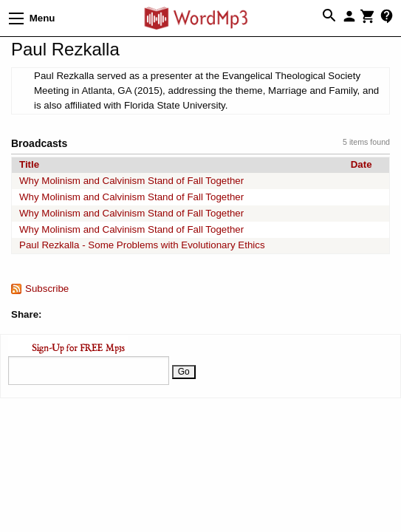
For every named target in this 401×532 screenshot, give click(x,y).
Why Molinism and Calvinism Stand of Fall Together (131, 180)
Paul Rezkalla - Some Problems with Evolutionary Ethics (142, 244)
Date (361, 164)
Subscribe (47, 288)
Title (29, 164)
